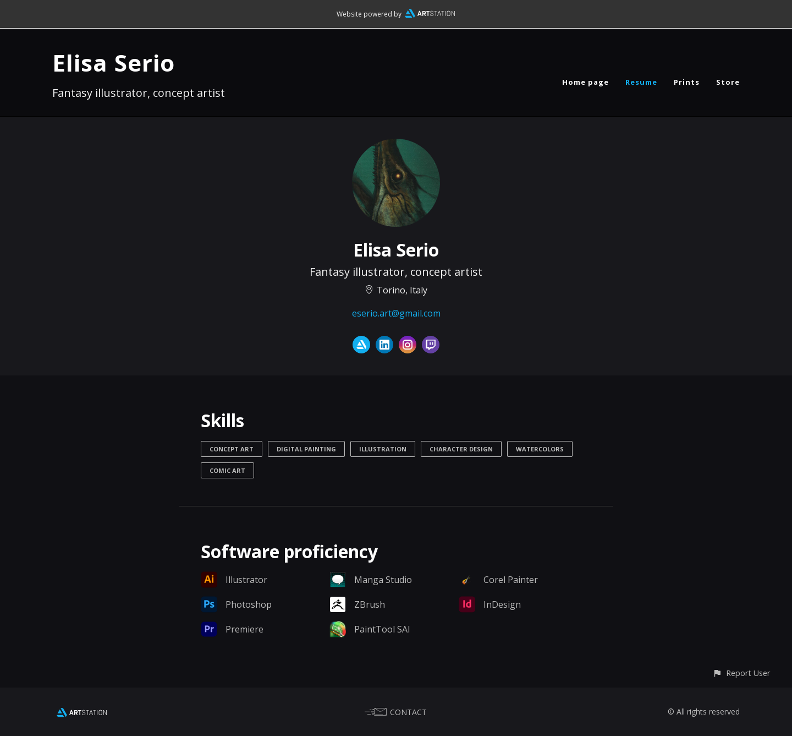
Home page (585, 82)
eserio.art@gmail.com (396, 313)
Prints (687, 82)
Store (728, 82)
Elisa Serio (113, 62)
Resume (641, 82)
